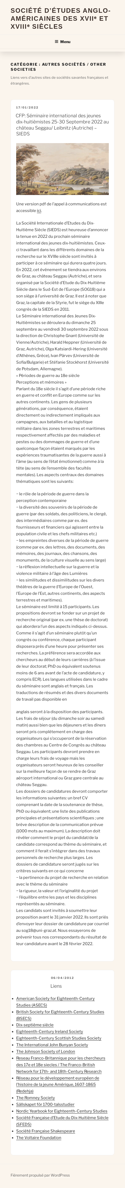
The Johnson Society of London (45, 1051)
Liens (56, 986)
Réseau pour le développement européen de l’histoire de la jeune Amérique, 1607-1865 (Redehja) (57, 1085)
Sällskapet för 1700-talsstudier (45, 1104)
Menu (62, 41)
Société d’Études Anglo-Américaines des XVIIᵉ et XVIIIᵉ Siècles (61, 18)
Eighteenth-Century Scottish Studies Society (58, 1038)
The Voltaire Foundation (38, 1137)
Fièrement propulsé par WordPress (40, 1175)
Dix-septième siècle (35, 1025)
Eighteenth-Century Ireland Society (49, 1031)
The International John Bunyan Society (52, 1044)
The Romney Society (35, 1097)
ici (39, 210)
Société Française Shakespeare (45, 1131)
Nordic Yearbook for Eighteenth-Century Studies (61, 1111)
